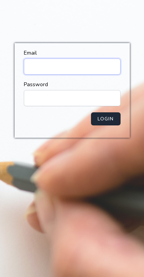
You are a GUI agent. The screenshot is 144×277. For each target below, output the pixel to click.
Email (30, 53)
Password (36, 84)
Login (106, 119)
